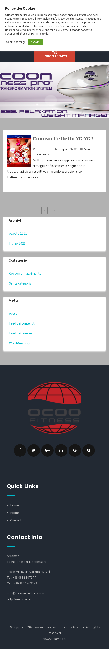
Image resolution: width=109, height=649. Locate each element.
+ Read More (94, 188)
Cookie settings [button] (15, 42)
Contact (15, 520)
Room (14, 513)
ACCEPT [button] (35, 42)
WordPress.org (19, 343)
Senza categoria (20, 283)
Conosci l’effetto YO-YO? (63, 138)
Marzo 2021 (17, 243)
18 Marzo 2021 (44, 149)
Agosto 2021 (18, 233)
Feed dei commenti (22, 333)
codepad (63, 149)
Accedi (13, 313)
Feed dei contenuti (22, 323)
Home (14, 505)
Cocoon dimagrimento (25, 273)
